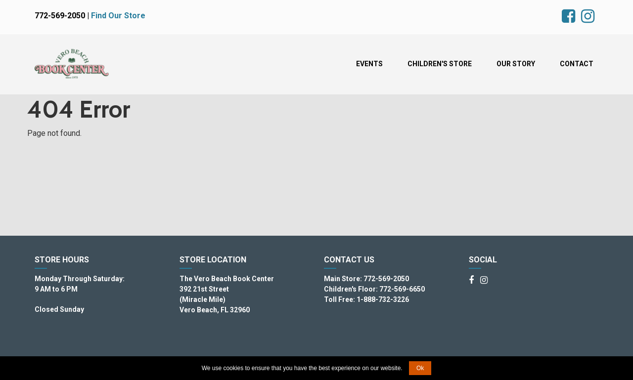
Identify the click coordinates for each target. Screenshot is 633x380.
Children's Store (439, 64)
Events (369, 64)
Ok (420, 368)
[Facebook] (471, 281)
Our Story (516, 64)
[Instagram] (484, 281)
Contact (576, 64)
